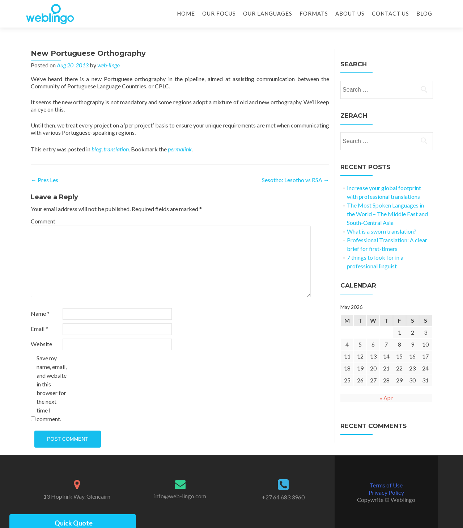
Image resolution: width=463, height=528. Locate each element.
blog (96, 149)
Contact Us (390, 13)
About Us (350, 13)
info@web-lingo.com (180, 496)
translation (116, 149)
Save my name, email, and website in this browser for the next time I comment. (52, 388)
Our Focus (219, 13)
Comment (43, 221)
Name (40, 313)
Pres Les (44, 179)
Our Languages (267, 13)
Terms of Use (386, 485)
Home (186, 13)
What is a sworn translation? (381, 231)
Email (39, 328)
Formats (314, 13)
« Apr (386, 397)
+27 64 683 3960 (283, 497)
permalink (180, 149)
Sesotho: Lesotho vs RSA (295, 179)
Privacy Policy (386, 492)
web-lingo (108, 65)
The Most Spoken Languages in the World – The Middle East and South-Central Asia (387, 214)
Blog (424, 13)
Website (41, 343)
